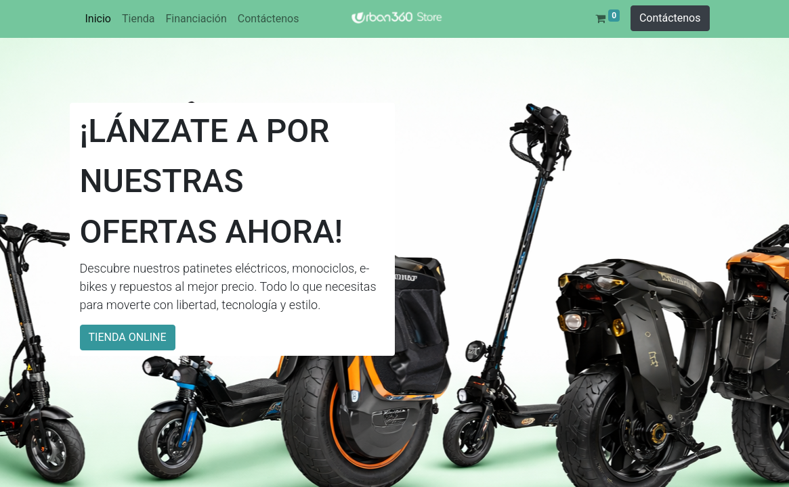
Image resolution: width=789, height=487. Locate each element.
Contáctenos (670, 17)
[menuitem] (98, 18)
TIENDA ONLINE (128, 337)
